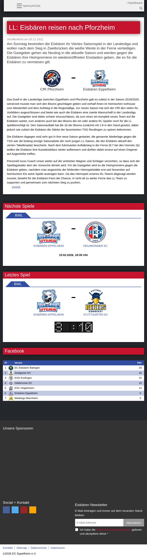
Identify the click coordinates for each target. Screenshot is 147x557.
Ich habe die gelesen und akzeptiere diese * (111, 531)
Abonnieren (133, 522)
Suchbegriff (141, 8)
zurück (16, 186)
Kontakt (8, 547)
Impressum (58, 547)
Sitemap (21, 547)
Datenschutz (39, 547)
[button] (19, 5)
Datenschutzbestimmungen (113, 529)
